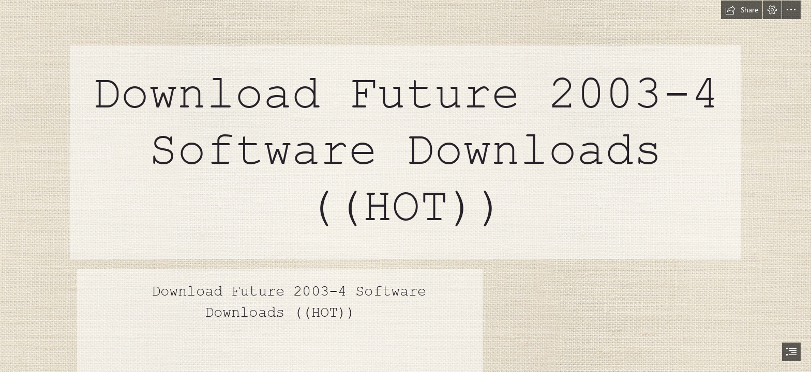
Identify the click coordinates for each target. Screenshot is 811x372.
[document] (405, 186)
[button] (741, 10)
